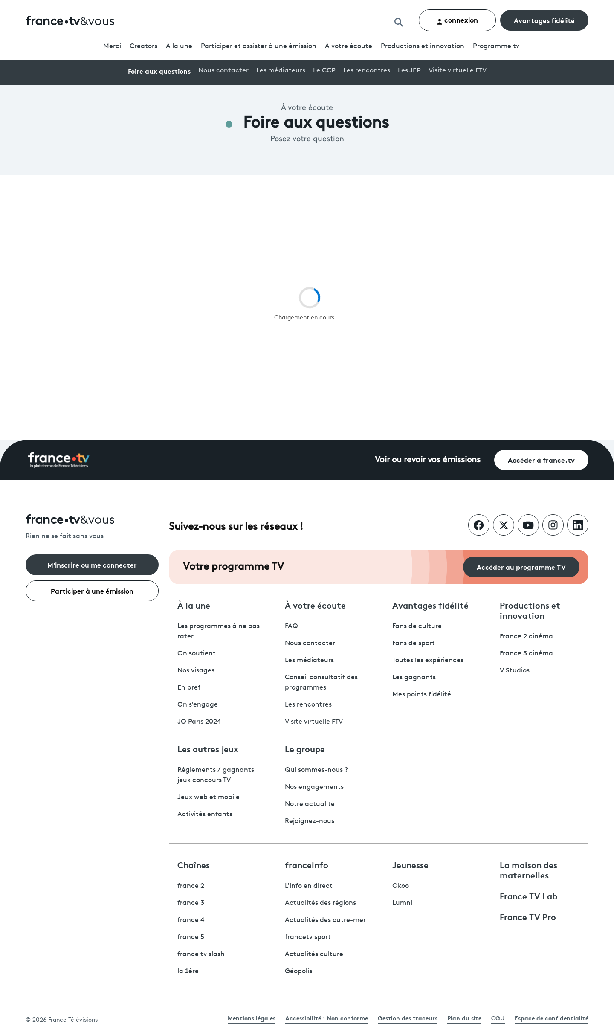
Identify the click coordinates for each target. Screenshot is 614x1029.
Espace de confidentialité (551, 1018)
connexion (457, 19)
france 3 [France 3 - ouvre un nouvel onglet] (190, 903)
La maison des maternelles (528, 869)
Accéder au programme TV (521, 566)
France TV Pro (528, 916)
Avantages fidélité (544, 20)
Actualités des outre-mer (325, 920)
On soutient (196, 653)
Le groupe (305, 748)
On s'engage (197, 704)
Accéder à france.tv (541, 459)
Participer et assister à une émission (258, 46)
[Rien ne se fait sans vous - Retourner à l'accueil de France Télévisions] (92, 528)
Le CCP (324, 70)
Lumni (402, 903)
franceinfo (306, 864)
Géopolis (298, 971)
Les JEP (409, 70)
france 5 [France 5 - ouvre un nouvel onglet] (190, 937)
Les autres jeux (207, 748)
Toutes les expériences (427, 660)
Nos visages (195, 670)
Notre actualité (310, 804)
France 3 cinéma (526, 653)
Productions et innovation (422, 46)
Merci (112, 46)
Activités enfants (204, 814)
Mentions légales (251, 1018)
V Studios (515, 670)
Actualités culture (314, 954)
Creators (143, 46)
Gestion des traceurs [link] (407, 1018)
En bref (188, 687)
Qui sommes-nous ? (316, 770)
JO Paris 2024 (199, 722)
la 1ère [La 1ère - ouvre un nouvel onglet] (188, 971)
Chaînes (193, 864)
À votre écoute (348, 46)
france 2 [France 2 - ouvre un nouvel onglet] (190, 886)
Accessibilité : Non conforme (326, 1018)
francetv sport (308, 937)
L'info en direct (309, 886)
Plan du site (464, 1018)
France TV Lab (528, 895)
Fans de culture (417, 626)
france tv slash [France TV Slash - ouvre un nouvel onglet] (201, 954)
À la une (179, 46)
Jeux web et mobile (208, 797)
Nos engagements (314, 787)
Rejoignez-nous (309, 821)
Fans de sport (413, 643)
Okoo (400, 886)
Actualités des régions (320, 903)
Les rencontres (366, 70)
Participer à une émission (92, 590)
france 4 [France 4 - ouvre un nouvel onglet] (191, 920)
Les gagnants (414, 677)
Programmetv (496, 46)
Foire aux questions (159, 70)
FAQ (291, 626)
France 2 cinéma (526, 636)
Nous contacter (223, 70)
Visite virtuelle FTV (458, 70)
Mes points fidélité (421, 694)
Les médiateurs (280, 70)
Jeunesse (410, 864)
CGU (498, 1018)
